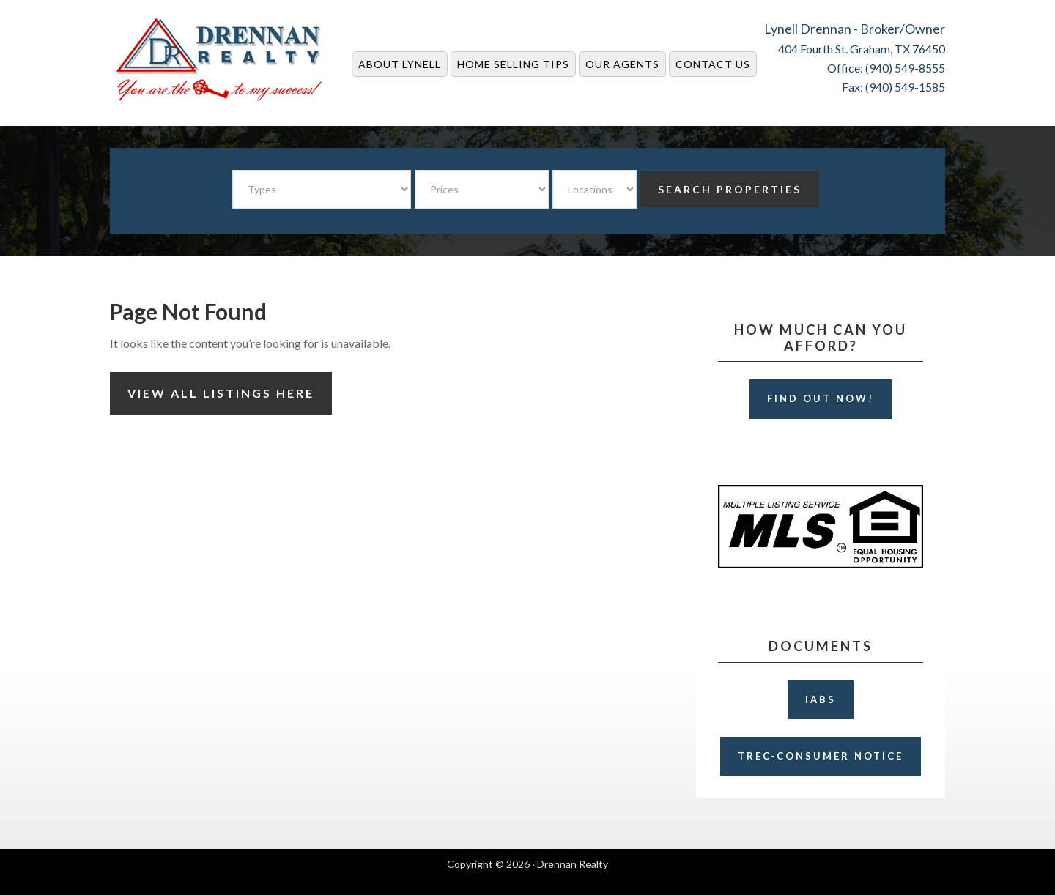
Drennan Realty (220, 60)
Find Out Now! (820, 398)
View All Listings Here (220, 393)
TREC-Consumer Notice (820, 756)
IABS (820, 699)
